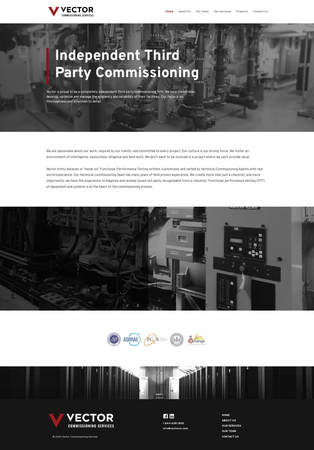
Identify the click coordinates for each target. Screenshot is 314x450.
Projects (242, 11)
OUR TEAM (229, 431)
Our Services (222, 11)
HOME (226, 415)
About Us (184, 11)
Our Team (202, 11)
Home (169, 11)
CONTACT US (230, 437)
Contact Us (260, 11)
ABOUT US (229, 420)
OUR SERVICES (32, 294)
